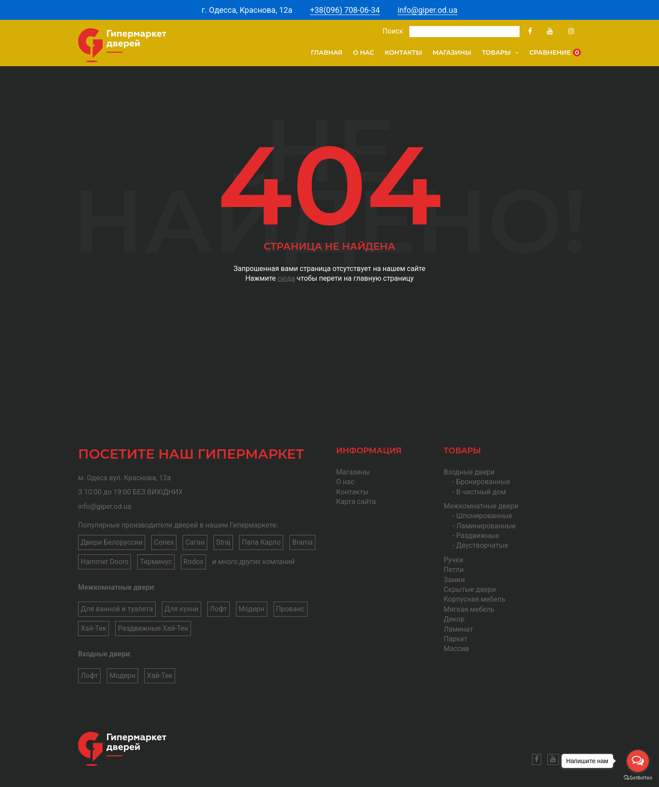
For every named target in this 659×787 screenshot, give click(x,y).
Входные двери (469, 472)
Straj (223, 542)
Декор (454, 619)
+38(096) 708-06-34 (345, 10)
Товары (500, 52)
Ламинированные (486, 526)
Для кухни (181, 609)
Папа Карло (261, 542)
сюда (286, 278)
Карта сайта (356, 501)
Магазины (452, 52)
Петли (454, 569)
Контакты (403, 52)
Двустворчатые (482, 545)
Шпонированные (484, 516)
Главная (327, 52)
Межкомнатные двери (481, 506)
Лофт (218, 609)
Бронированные (483, 482)
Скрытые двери (470, 589)
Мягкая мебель (469, 609)
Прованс (290, 609)
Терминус (156, 561)
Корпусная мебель (474, 599)
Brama (302, 542)
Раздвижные (477, 535)
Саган (195, 542)
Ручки (453, 560)
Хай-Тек (93, 628)
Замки (454, 580)
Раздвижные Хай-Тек (153, 628)
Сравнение (555, 52)
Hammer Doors (104, 561)
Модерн (252, 609)
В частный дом (481, 492)
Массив (456, 648)
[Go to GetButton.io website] (638, 778)
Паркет (456, 639)
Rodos (193, 561)
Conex (164, 542)
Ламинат (458, 629)
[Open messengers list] (638, 761)
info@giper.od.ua (427, 10)
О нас (363, 52)
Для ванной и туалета (117, 609)
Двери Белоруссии (111, 542)
